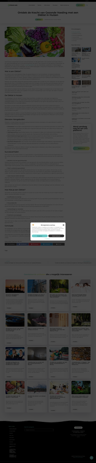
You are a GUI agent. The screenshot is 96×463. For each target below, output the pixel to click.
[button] (63, 225)
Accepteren (39, 235)
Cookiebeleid (47, 238)
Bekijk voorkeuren (56, 235)
